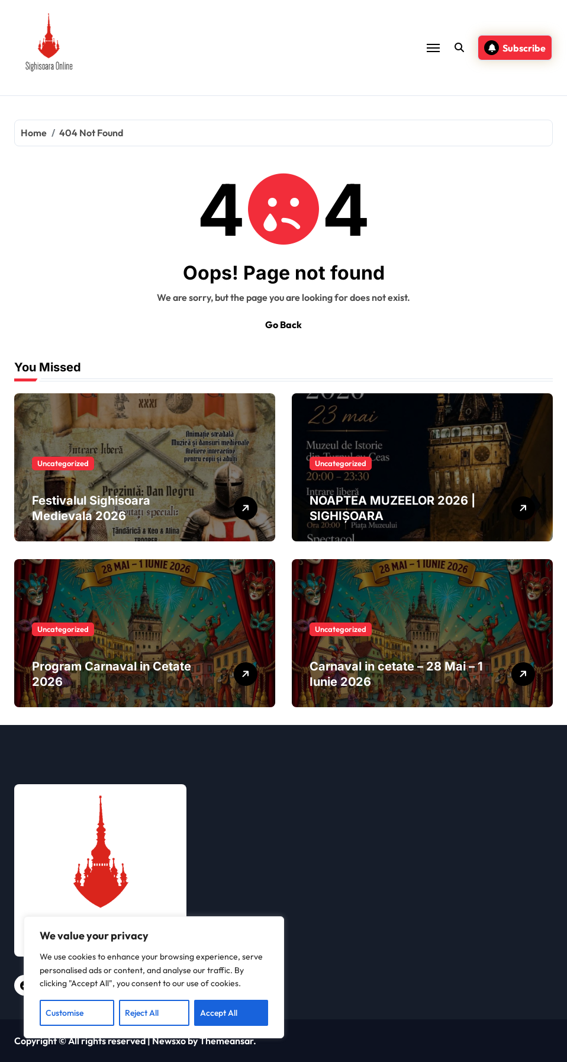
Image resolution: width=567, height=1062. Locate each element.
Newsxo (169, 1041)
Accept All (218, 1013)
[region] (154, 977)
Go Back (283, 325)
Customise (64, 1013)
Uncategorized (63, 463)
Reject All (142, 1013)
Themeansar (226, 1041)
